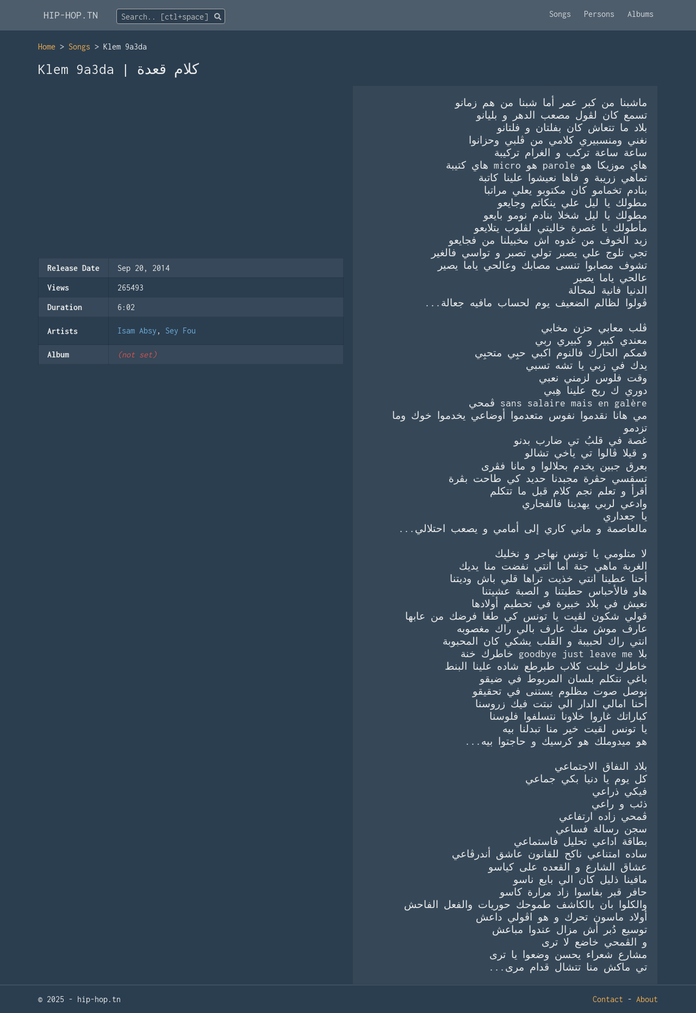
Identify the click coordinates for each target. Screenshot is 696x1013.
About (647, 999)
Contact (608, 999)
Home (46, 46)
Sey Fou (180, 330)
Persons (599, 13)
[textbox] (171, 16)
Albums (640, 13)
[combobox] (170, 16)
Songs (560, 13)
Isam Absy (137, 330)
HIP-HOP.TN (71, 15)
